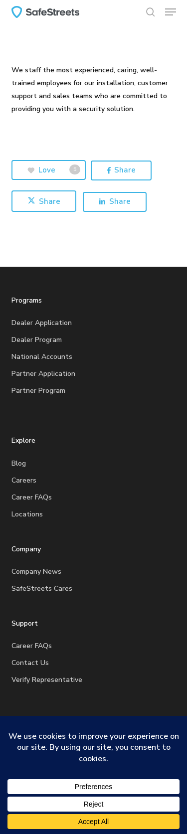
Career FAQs (31, 497)
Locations (27, 514)
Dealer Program (36, 339)
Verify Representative (46, 679)
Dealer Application (41, 323)
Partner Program (38, 390)
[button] (170, 12)
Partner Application (43, 373)
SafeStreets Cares (41, 588)
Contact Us (30, 662)
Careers (23, 480)
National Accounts (41, 356)
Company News (36, 571)
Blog (18, 463)
